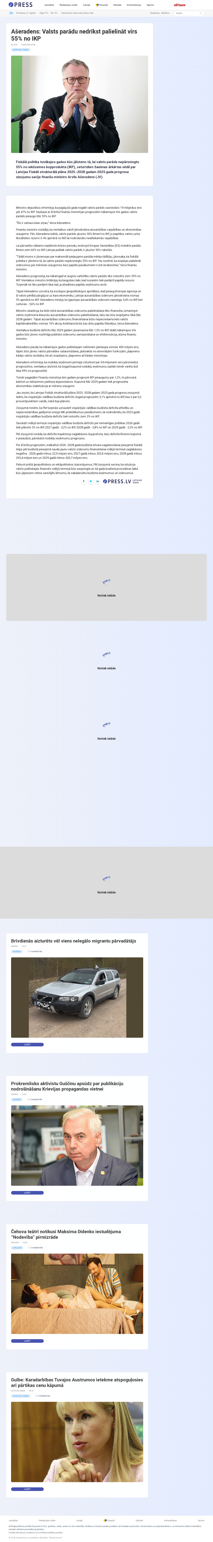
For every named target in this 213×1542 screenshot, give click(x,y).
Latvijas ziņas (21, 50)
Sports (150, 5)
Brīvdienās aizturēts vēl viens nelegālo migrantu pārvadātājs (73, 941)
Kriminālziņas (134, 5)
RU (11, 13)
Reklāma (165, 13)
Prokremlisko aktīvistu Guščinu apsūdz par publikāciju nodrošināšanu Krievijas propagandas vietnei (67, 1086)
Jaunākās (49, 5)
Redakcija (155, 13)
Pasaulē (102, 5)
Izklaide (117, 5)
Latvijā (86, 5)
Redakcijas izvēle (68, 5)
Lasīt (27, 1044)
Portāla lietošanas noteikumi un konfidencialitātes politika (36, 1532)
